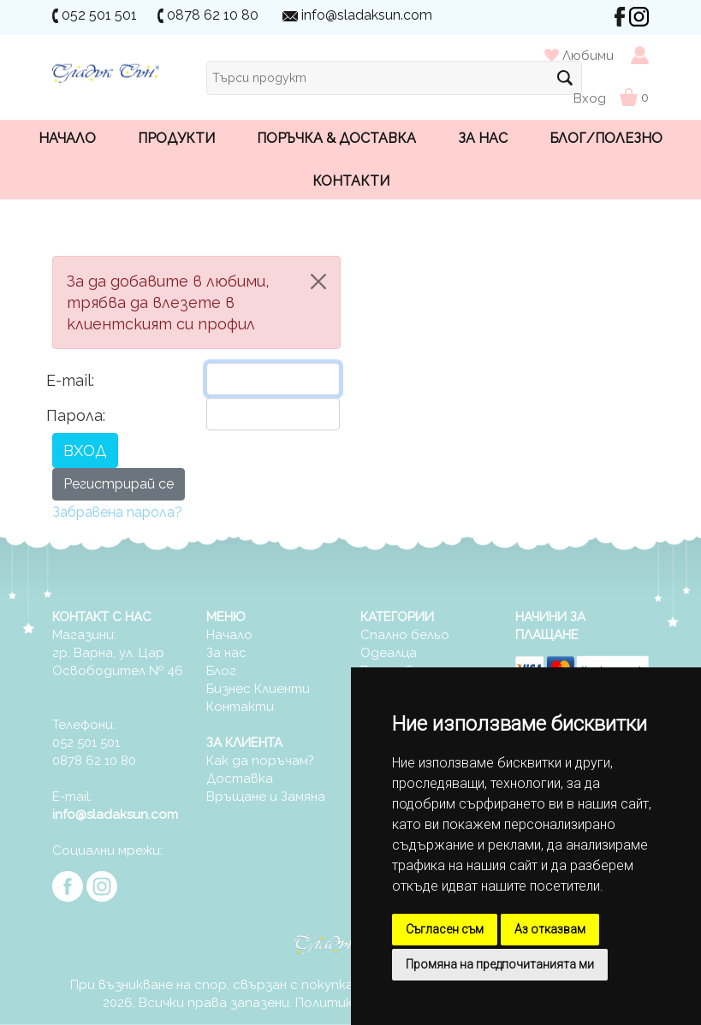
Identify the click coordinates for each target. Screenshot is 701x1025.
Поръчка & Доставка (336, 138)
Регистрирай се (118, 484)
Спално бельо (404, 635)
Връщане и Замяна (265, 796)
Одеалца (388, 653)
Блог (221, 670)
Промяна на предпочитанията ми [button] (500, 964)
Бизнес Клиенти (258, 688)
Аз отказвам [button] (549, 929)
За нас (483, 138)
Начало (67, 138)
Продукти (176, 138)
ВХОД (85, 450)
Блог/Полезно (606, 138)
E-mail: (70, 380)
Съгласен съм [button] (445, 929)
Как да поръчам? (260, 760)
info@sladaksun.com (366, 15)
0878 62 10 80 (212, 15)
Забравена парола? (117, 512)
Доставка (239, 778)
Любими (580, 55)
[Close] (318, 281)
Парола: (75, 415)
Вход (589, 97)
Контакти (350, 181)
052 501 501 (99, 15)
